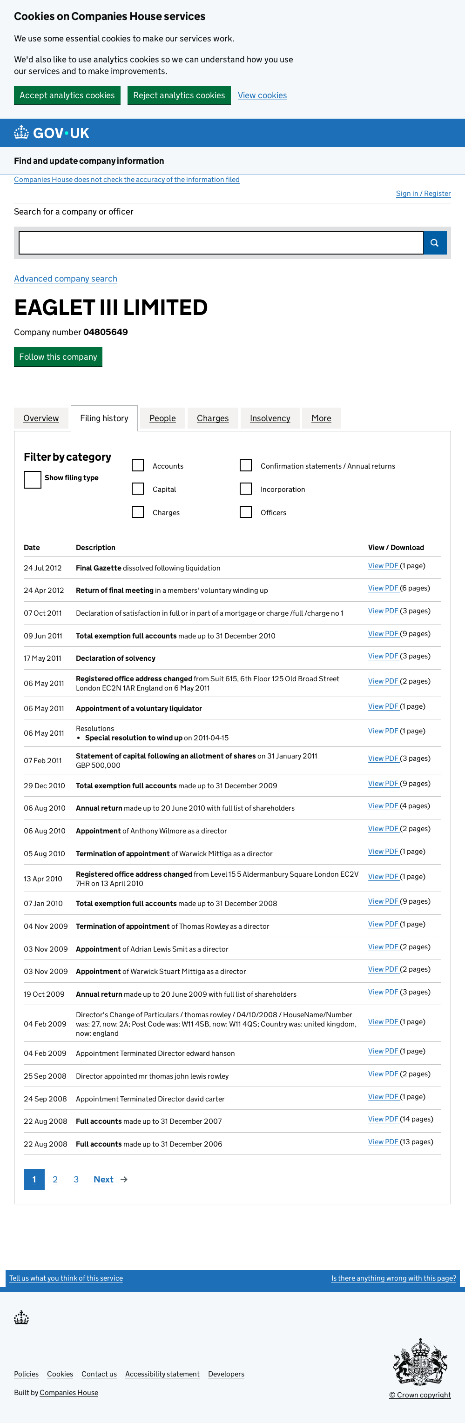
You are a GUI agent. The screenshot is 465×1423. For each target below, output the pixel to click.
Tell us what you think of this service (66, 1278)
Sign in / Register (423, 193)
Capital (154, 491)
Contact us (99, 1373)
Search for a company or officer (74, 211)
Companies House (69, 1392)
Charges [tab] (213, 417)
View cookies (262, 95)
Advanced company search (65, 278)
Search (435, 243)
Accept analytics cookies (67, 95)
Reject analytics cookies (179, 95)
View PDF (384, 565)
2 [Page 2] (55, 1179)
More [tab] (321, 417)
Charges (156, 514)
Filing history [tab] (104, 417)
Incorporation (272, 491)
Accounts (157, 467)
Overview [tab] (41, 417)
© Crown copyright (420, 1394)
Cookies (60, 1373)
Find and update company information (89, 160)
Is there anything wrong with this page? (393, 1278)
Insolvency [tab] (270, 417)
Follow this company (58, 356)
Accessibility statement (162, 1373)
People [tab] (162, 417)
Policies (26, 1373)
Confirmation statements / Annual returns (317, 467)
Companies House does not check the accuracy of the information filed (127, 179)
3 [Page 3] (76, 1179)
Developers (226, 1373)
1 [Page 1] (34, 1179)
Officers (263, 514)
